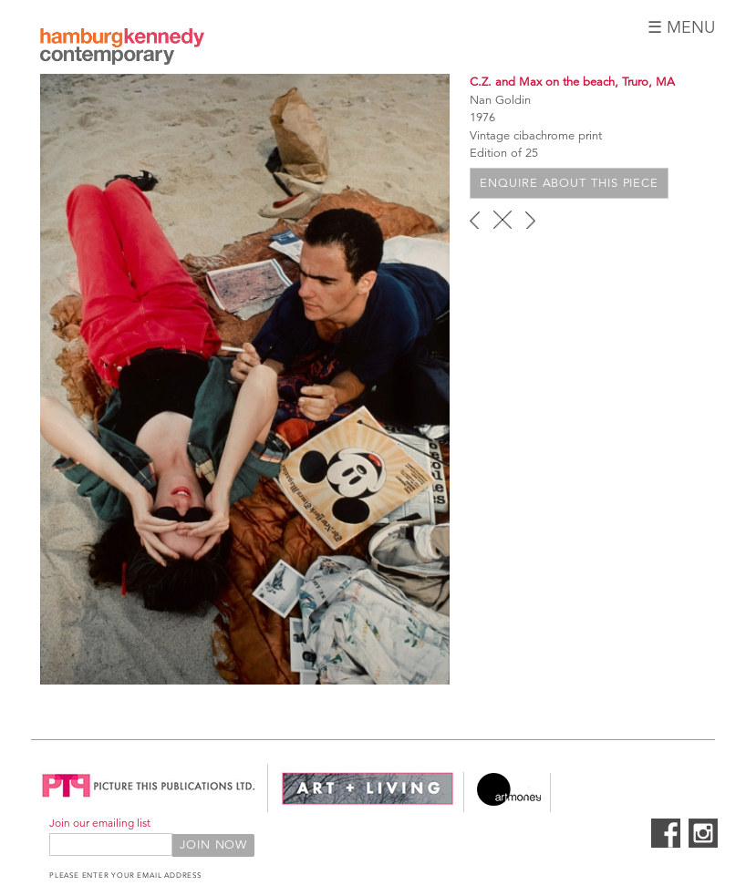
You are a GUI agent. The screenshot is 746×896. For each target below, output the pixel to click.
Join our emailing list (99, 822)
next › (530, 220)
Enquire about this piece (569, 183)
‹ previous (475, 220)
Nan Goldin (500, 100)
